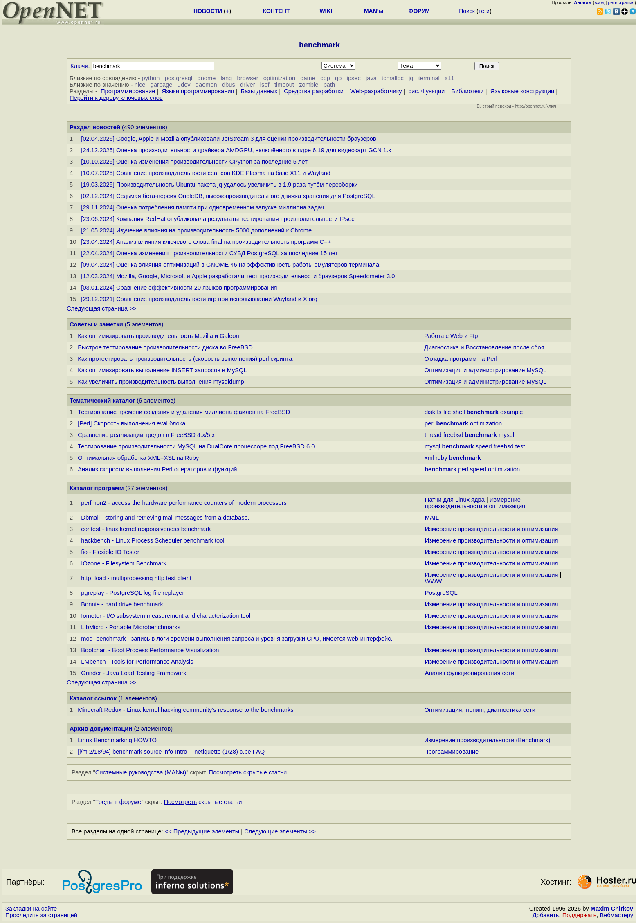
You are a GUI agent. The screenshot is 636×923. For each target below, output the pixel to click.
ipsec (354, 78)
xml (429, 458)
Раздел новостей (95, 127)
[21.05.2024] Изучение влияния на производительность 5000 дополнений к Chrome (196, 230)
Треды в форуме (118, 802)
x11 (449, 78)
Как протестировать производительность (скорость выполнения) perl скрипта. (186, 359)
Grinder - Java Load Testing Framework (133, 673)
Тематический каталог (102, 400)
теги (484, 11)
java (371, 78)
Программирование (128, 91)
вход (600, 2)
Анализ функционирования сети (470, 673)
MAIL (432, 517)
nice (140, 84)
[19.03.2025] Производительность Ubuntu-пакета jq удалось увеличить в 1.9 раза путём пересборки (219, 184)
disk (430, 412)
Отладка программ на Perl (460, 359)
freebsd (453, 435)
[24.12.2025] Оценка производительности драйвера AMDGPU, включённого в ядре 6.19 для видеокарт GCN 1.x (236, 150)
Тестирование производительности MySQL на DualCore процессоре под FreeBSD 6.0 (196, 446)
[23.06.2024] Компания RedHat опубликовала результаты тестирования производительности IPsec (217, 219)
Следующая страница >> (101, 308)
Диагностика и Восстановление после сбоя (484, 347)
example (511, 412)
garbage (162, 84)
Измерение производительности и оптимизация (475, 502)
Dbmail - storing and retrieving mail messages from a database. (165, 517)
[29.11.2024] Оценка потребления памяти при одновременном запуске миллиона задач (202, 207)
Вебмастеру (616, 915)
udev (184, 84)
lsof (265, 84)
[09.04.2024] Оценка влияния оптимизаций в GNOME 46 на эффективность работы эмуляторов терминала (230, 264)
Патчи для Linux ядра (455, 499)
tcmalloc (393, 78)
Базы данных (259, 91)
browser (247, 78)
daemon (206, 84)
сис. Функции (427, 91)
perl (429, 423)
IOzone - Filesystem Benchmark (123, 563)
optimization (279, 78)
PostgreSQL (441, 593)
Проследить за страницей (41, 915)
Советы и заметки (96, 324)
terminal (429, 78)
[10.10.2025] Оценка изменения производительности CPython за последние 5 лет (194, 161)
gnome (207, 78)
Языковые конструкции (522, 91)
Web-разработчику (376, 91)
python (151, 78)
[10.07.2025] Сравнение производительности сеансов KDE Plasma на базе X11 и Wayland (205, 173)
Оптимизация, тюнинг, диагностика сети (480, 710)
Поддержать (579, 915)
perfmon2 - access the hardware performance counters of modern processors (184, 503)
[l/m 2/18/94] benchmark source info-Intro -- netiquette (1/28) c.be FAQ (171, 751)
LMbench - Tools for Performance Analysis (137, 661)
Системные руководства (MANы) (141, 772)
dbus (228, 84)
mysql (506, 435)
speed (484, 446)
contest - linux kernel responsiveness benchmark (146, 529)
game (307, 78)
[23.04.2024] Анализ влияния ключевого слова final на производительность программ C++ (206, 242)
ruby (441, 458)
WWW (433, 581)
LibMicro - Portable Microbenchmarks (130, 627)
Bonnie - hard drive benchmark (122, 604)
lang (226, 78)
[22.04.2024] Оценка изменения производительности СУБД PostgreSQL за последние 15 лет (209, 253)
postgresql (179, 78)
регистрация (621, 2)
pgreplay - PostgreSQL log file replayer (132, 593)
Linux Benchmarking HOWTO (117, 740)
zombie (308, 84)
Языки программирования (198, 91)
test (520, 446)
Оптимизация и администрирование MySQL (485, 370)
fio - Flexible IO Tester (110, 552)
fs (439, 412)
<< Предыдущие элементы (202, 831)
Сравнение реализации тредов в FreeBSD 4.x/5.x (146, 435)
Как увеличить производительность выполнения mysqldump (161, 381)
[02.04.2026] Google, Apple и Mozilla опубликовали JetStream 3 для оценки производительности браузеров (228, 138)
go (338, 78)
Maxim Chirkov (612, 908)
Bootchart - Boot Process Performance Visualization (150, 650)
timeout (284, 84)
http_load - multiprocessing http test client (136, 578)
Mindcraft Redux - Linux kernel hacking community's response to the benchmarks (185, 710)
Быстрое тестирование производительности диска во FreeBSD (165, 347)
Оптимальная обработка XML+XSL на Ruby (138, 458)
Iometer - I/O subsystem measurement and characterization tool (165, 615)
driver (247, 84)
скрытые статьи (248, 772)
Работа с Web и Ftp (451, 336)
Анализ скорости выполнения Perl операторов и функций (157, 469)
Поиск (467, 11)
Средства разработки (314, 91)
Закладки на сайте (31, 908)
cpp (325, 78)
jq (411, 78)
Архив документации (101, 728)
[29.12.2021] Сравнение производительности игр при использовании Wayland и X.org (199, 299)
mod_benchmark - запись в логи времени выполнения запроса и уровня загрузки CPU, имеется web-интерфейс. (236, 638)
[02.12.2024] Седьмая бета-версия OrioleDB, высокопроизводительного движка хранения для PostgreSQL (228, 196)
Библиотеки (467, 91)
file (447, 412)
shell (459, 412)
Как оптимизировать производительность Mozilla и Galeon (158, 336)
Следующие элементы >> (280, 831)
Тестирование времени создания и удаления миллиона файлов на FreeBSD (184, 412)
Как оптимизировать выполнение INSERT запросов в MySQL (162, 370)
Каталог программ (97, 488)
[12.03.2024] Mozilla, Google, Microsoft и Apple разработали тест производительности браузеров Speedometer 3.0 (238, 276)
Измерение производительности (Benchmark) (487, 740)
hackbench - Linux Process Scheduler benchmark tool (152, 540)
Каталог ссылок (93, 698)
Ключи (79, 66)
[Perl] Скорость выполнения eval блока (131, 423)
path (329, 84)
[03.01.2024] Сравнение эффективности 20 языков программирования (179, 287)
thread (433, 435)
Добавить (546, 915)
